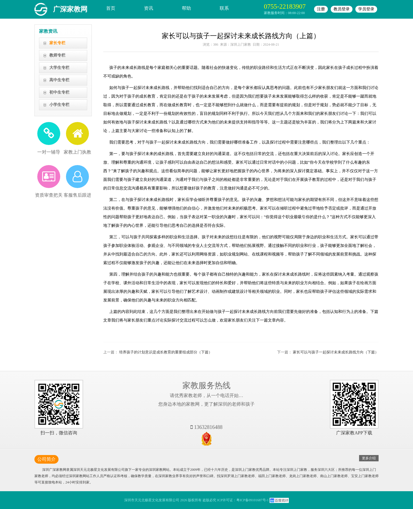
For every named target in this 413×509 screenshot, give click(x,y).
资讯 (148, 8)
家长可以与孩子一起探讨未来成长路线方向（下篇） (336, 352)
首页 (110, 8)
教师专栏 (57, 55)
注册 (321, 9)
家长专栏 (57, 43)
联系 (224, 8)
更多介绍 (369, 458)
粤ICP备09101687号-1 (252, 500)
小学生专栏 (59, 104)
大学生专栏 (59, 67)
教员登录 (342, 9)
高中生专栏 (59, 80)
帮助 (186, 8)
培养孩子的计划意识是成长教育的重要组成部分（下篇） (165, 352)
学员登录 (366, 9)
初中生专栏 (59, 92)
